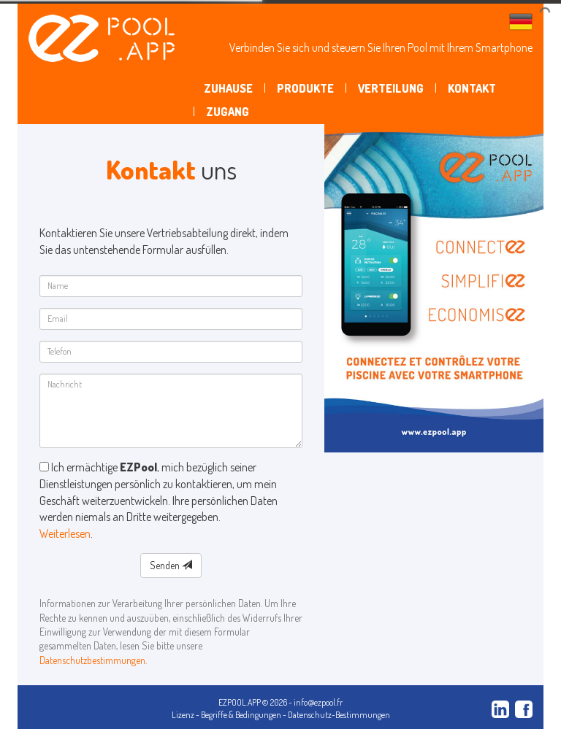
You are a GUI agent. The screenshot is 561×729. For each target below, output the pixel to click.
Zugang (227, 111)
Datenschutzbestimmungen (92, 660)
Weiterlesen (65, 533)
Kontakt (472, 88)
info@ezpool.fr (318, 702)
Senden (171, 565)
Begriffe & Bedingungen (241, 714)
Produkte (305, 88)
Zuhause (228, 88)
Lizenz (183, 714)
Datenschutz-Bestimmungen (339, 714)
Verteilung (391, 88)
